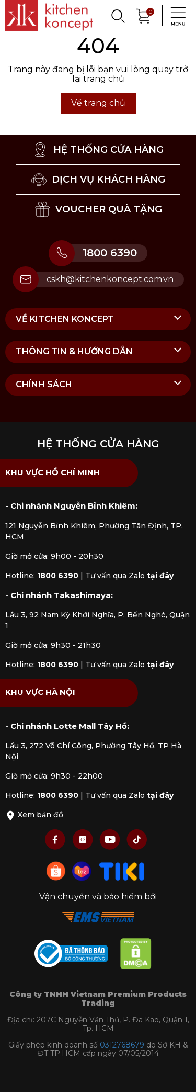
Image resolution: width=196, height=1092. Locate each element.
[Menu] (175, 15)
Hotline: (41, 575)
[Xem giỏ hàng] (144, 15)
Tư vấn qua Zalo (129, 575)
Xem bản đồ (34, 814)
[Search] (117, 15)
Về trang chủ (98, 103)
